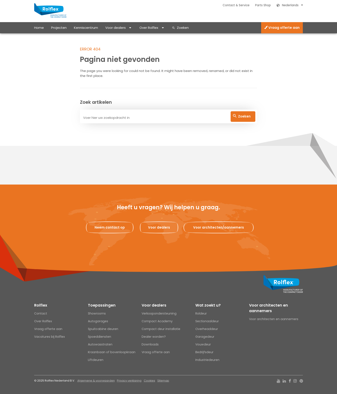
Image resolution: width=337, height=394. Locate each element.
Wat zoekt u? (208, 305)
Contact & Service (236, 5)
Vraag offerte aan (282, 27)
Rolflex (40, 305)
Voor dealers (115, 27)
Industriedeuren (207, 360)
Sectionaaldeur (207, 321)
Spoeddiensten (99, 336)
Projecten (59, 27)
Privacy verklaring (129, 380)
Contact (40, 313)
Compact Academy (157, 321)
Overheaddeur (206, 329)
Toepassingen (102, 305)
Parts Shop (263, 5)
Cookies (149, 380)
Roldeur (201, 313)
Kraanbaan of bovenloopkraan (111, 352)
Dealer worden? (154, 336)
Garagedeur (204, 336)
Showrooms (97, 313)
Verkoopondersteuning (159, 313)
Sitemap (163, 380)
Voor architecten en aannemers (268, 308)
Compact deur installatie (161, 329)
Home (39, 27)
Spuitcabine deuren (103, 329)
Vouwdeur (203, 344)
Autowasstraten (100, 344)
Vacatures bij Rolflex (49, 336)
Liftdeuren (95, 360)
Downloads (150, 344)
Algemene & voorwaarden (96, 380)
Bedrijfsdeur (204, 352)
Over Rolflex (148, 27)
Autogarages (98, 321)
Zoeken (183, 27)
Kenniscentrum (86, 27)
